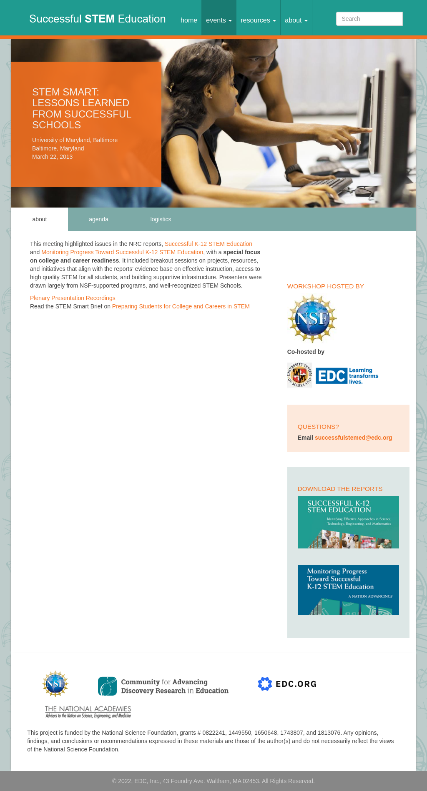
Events (219, 20)
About (296, 20)
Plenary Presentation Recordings (73, 298)
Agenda (98, 219)
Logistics (161, 219)
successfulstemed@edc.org (353, 437)
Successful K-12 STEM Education (208, 243)
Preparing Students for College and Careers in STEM (181, 306)
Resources (258, 20)
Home (189, 20)
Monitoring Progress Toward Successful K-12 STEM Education (122, 252)
